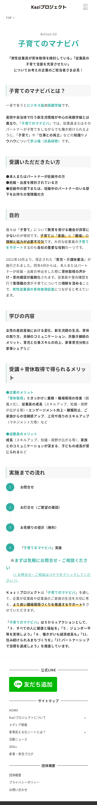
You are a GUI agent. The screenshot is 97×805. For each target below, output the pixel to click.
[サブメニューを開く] (85, 718)
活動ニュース (18, 739)
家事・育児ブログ (21, 754)
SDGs (13, 747)
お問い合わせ (18, 790)
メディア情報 (18, 725)
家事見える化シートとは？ (27, 732)
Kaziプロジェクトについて (27, 717)
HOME (13, 710)
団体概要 (15, 775)
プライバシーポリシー (24, 782)
